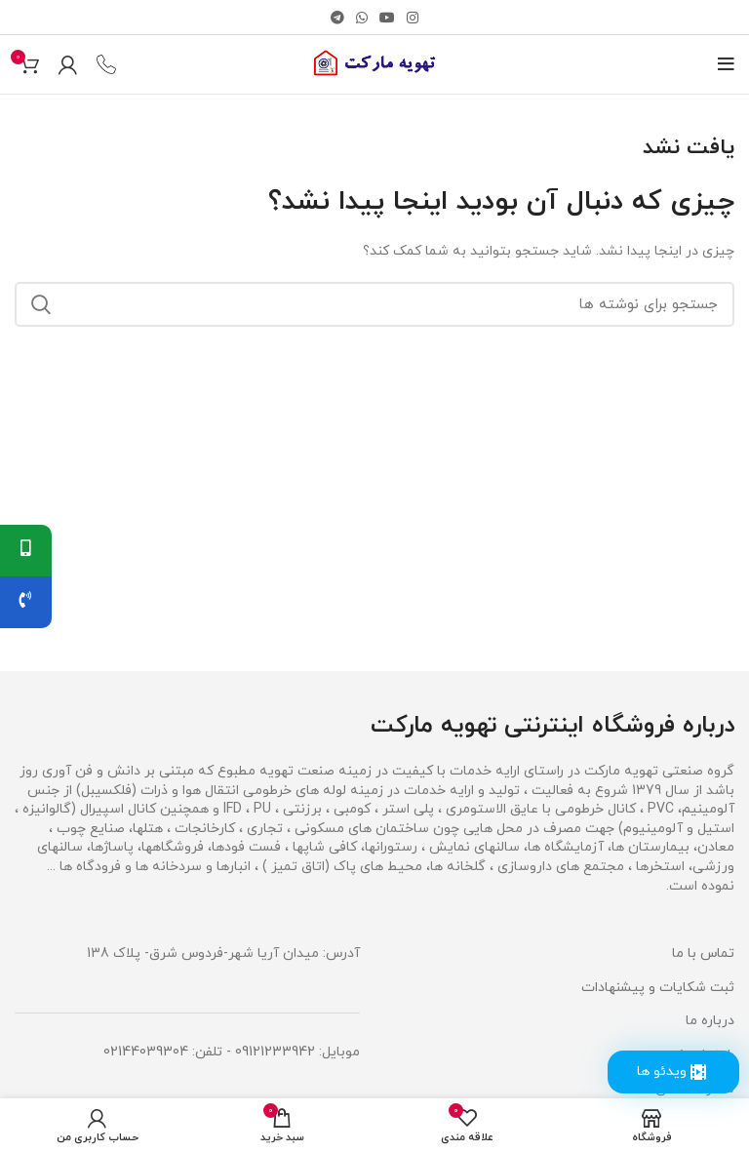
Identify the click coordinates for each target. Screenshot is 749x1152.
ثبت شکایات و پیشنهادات (657, 987)
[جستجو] (374, 304)
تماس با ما (703, 953)
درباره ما (710, 1021)
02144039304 (145, 1052)
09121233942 (275, 1052)
